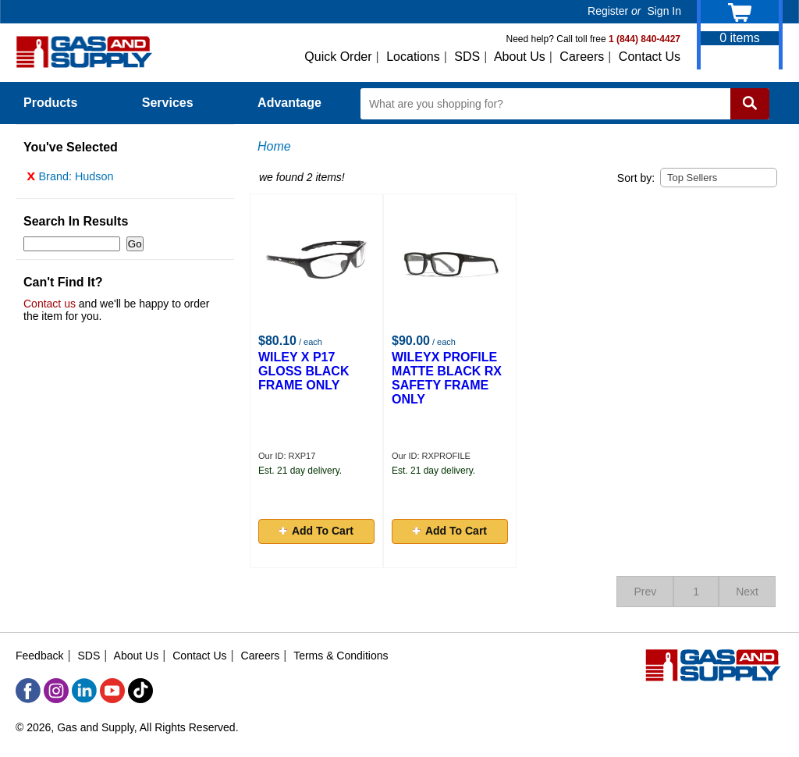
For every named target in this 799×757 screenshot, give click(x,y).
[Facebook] (28, 690)
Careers (581, 56)
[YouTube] (112, 690)
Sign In (664, 11)
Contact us (49, 307)
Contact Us (649, 56)
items (739, 37)
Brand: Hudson (70, 180)
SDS (467, 56)
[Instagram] (56, 690)
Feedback (39, 655)
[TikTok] (140, 690)
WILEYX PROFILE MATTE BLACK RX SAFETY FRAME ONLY (447, 378)
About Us (519, 56)
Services (176, 102)
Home (274, 146)
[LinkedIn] (84, 690)
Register (608, 11)
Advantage (289, 102)
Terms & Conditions (340, 655)
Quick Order (337, 56)
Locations (413, 56)
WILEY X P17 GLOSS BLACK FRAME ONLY (303, 371)
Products (59, 102)
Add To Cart (316, 530)
